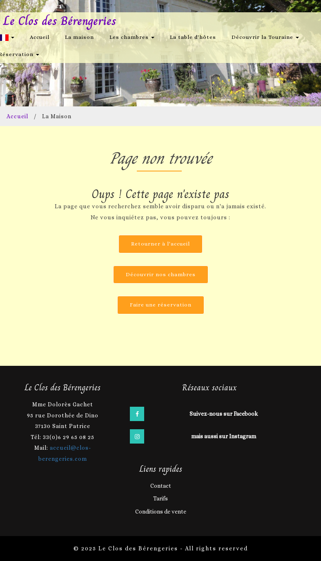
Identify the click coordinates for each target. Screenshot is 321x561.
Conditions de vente (160, 511)
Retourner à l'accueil (160, 244)
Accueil (39, 37)
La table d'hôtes (193, 37)
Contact (160, 485)
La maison (79, 37)
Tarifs (160, 498)
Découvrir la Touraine (265, 37)
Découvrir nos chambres (161, 274)
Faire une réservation (161, 305)
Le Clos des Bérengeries (59, 21)
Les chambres (131, 37)
